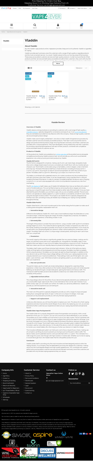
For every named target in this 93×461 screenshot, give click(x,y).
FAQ (20, 8)
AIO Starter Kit (35, 186)
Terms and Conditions (31, 378)
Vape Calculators (82, 8)
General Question (30, 383)
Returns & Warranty (9, 386)
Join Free (34, 8)
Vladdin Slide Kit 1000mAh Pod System (31, 98)
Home (15, 8)
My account (28, 388)
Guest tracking (29, 391)
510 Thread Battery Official (11, 391)
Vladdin (6, 41)
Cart (90, 8)
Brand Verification (8, 383)
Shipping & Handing (9, 381)
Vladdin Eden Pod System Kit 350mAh (55, 98)
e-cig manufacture (81, 132)
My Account (26, 8)
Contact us (6, 378)
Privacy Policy (29, 376)
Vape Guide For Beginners (11, 388)
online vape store (61, 154)
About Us (28, 374)
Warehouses (29, 381)
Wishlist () (62, 8)
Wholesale (6, 398)
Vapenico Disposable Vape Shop (11, 394)
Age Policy (6, 376)
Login (26, 386)
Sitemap (5, 400)
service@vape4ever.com (55, 381)
